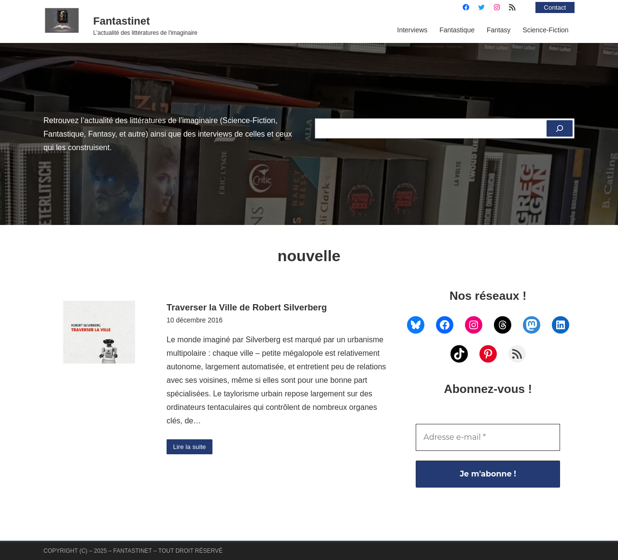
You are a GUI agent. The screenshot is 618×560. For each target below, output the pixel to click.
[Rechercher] (559, 128)
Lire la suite (190, 447)
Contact (554, 7)
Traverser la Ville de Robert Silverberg (247, 307)
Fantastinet (121, 21)
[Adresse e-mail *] (488, 437)
